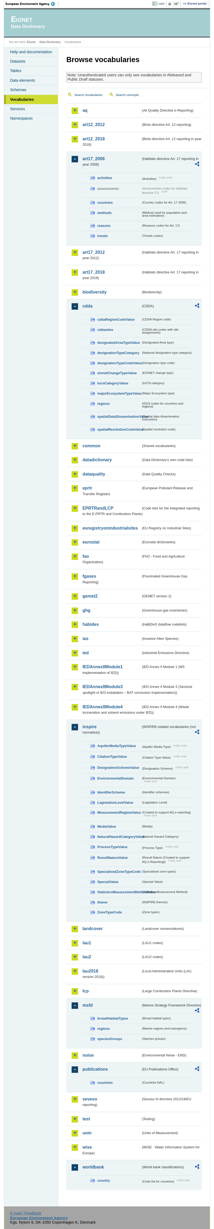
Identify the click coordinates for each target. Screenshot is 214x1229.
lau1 (86, 943)
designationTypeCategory (118, 353)
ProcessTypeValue (112, 847)
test (86, 1119)
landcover (92, 928)
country (103, 1180)
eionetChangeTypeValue (117, 373)
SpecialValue (107, 882)
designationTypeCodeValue (119, 363)
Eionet (31, 42)
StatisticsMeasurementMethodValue (119, 892)
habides (90, 624)
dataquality (93, 474)
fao (85, 556)
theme (102, 902)
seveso (89, 1099)
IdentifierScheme (111, 792)
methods (104, 213)
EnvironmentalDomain (115, 778)
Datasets (17, 61)
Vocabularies (22, 99)
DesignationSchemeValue (118, 768)
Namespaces (21, 118)
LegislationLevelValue (115, 803)
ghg (86, 610)
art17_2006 (93, 158)
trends (102, 236)
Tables (15, 71)
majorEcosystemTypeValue (119, 393)
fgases (89, 576)
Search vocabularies (88, 95)
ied (85, 653)
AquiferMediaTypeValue (116, 746)
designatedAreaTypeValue (118, 343)
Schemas (18, 90)
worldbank (93, 1167)
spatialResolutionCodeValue (119, 429)
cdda (87, 306)
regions (103, 404)
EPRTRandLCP (97, 508)
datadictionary (97, 460)
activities (104, 178)
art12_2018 (93, 139)
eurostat (90, 542)
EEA (32, 3)
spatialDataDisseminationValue (119, 417)
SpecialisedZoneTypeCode (119, 872)
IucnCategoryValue (112, 383)
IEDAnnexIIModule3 (102, 686)
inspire (89, 726)
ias (85, 638)
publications (95, 1069)
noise (88, 1055)
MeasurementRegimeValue (119, 812)
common (91, 446)
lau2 (86, 957)
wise (87, 1147)
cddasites (105, 330)
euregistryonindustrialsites (110, 528)
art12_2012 (93, 124)
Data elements (22, 80)
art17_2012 (93, 252)
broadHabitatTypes (112, 1018)
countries (105, 203)
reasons (103, 226)
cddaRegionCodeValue (116, 319)
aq (84, 110)
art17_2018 (93, 272)
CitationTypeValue (112, 757)
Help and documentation (31, 52)
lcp (85, 991)
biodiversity (94, 292)
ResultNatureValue (112, 858)
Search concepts (127, 95)
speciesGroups (109, 1039)
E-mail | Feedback (25, 1213)
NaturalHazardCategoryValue (119, 837)
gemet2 (89, 596)
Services (17, 109)
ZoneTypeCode (109, 912)
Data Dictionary (50, 42)
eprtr (87, 488)
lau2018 (90, 971)
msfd (87, 1005)
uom (87, 1133)
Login (161, 3)
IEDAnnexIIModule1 (102, 666)
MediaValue (106, 826)
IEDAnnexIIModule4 (102, 707)
